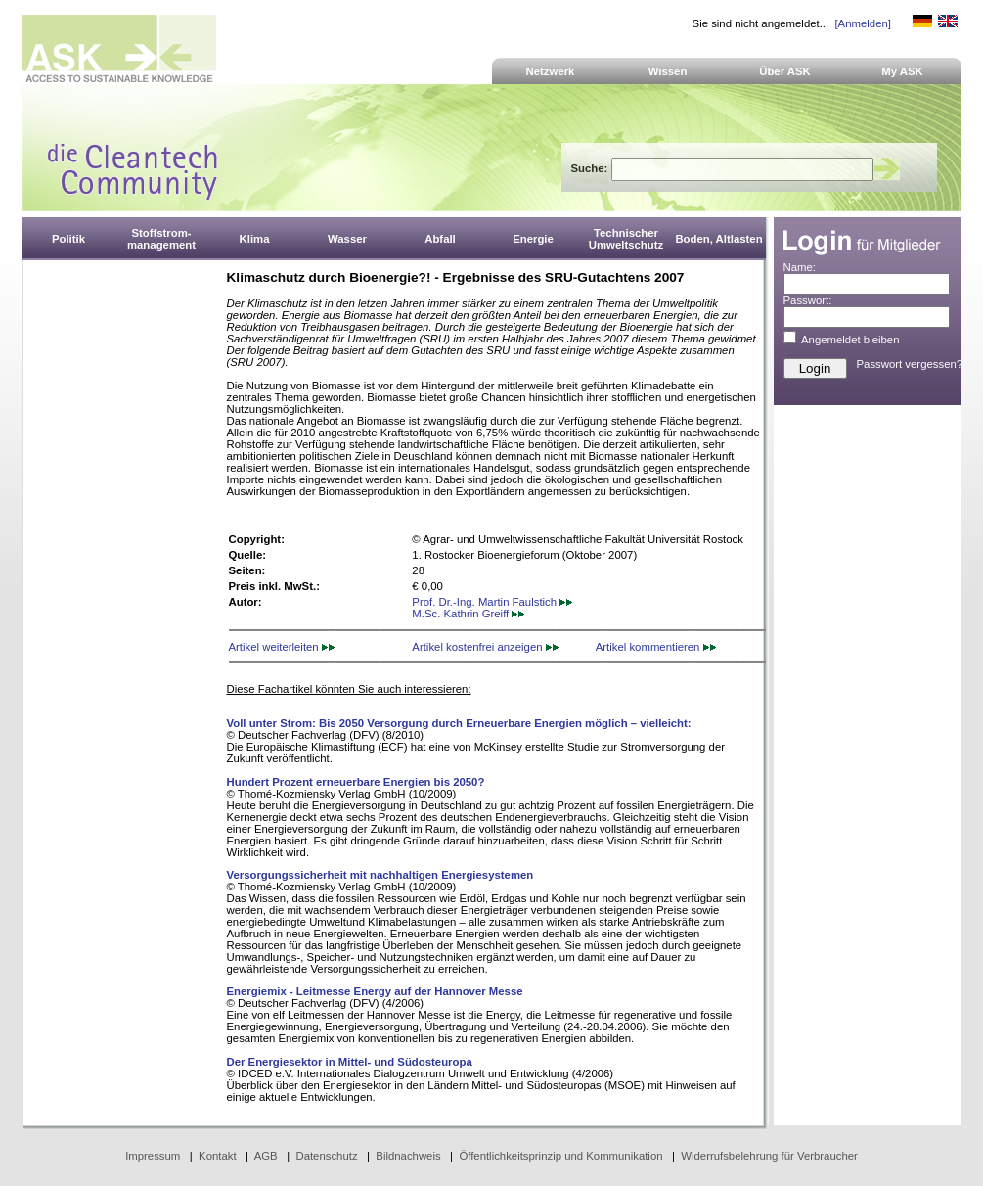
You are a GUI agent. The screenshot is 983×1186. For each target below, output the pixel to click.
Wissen (668, 71)
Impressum (152, 1156)
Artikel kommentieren (656, 647)
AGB (266, 1156)
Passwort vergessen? (910, 364)
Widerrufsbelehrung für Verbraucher (769, 1156)
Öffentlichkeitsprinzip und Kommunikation (560, 1156)
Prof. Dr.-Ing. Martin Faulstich (492, 602)
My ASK (902, 71)
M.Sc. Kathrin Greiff (468, 613)
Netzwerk (550, 71)
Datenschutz (326, 1156)
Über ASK (785, 71)
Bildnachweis (408, 1156)
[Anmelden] (862, 23)
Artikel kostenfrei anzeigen (485, 647)
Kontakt (218, 1156)
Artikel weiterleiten (282, 647)
